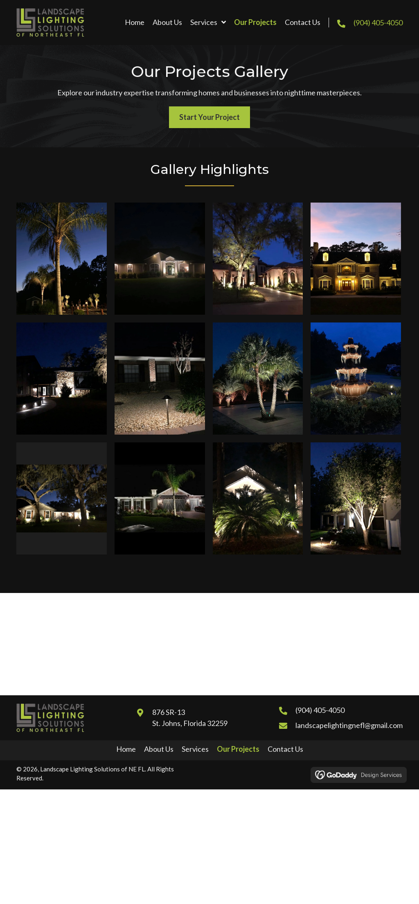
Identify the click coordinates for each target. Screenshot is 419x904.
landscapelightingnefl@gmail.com (349, 725)
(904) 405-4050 (378, 22)
